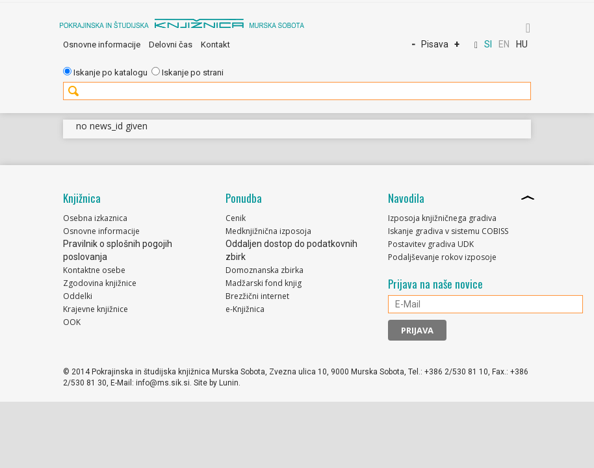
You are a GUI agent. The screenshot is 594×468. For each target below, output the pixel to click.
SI (488, 44)
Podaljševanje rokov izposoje (442, 257)
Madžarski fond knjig (264, 283)
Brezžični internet (257, 296)
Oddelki (77, 296)
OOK (72, 322)
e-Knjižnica (245, 309)
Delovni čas (170, 44)
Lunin (229, 382)
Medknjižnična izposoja (268, 231)
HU (522, 44)
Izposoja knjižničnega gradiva (442, 218)
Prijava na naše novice (435, 284)
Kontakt (215, 44)
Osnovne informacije (101, 44)
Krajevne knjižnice (95, 309)
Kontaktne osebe (94, 270)
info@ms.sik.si (163, 382)
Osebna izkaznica (95, 218)
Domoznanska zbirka (264, 270)
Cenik (236, 218)
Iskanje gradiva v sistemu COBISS (448, 231)
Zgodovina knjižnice (99, 283)
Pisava (434, 44)
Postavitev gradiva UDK (431, 244)
